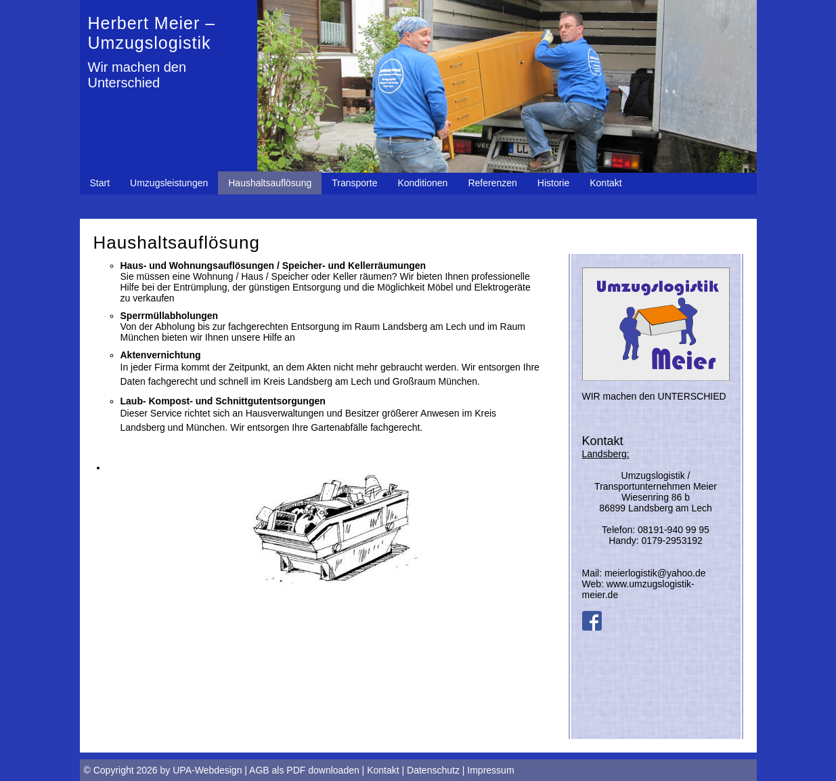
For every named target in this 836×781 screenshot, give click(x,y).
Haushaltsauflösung (269, 182)
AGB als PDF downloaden (304, 770)
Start (100, 182)
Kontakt (605, 182)
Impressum (490, 770)
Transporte (354, 182)
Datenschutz (433, 770)
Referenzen (492, 182)
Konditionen (422, 182)
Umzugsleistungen (169, 182)
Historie (553, 182)
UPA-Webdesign (207, 770)
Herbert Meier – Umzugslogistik (152, 33)
